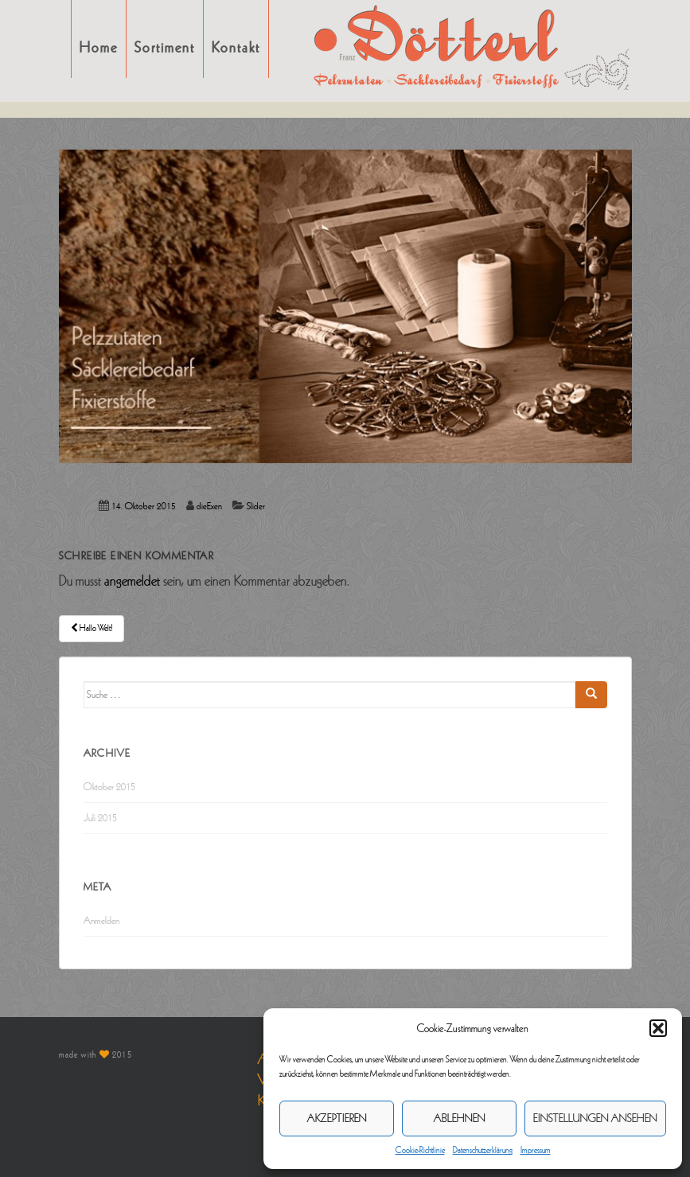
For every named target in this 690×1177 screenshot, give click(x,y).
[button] (658, 1028)
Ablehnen (459, 1118)
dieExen (209, 506)
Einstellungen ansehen (595, 1118)
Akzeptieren (337, 1118)
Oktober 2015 (109, 787)
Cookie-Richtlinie (420, 1150)
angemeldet (132, 581)
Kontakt (236, 48)
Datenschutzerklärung (483, 1150)
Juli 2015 (100, 818)
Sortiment (164, 48)
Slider (256, 506)
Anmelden (101, 920)
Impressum (535, 1150)
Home (99, 48)
